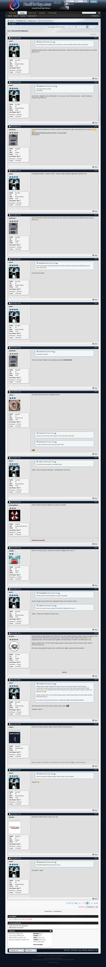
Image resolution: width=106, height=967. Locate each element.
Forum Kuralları (38, 944)
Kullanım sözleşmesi (88, 950)
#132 (96, 814)
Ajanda (10, 16)
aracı (14, 926)
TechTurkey (12, 13)
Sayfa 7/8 (70, 27)
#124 (96, 457)
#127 (96, 589)
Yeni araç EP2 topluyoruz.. (20, 31)
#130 (96, 724)
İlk (76, 27)
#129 (96, 679)
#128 (96, 633)
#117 (96, 126)
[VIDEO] (35, 939)
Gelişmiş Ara (95, 15)
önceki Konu (48, 911)
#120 (96, 259)
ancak (10, 926)
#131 (96, 769)
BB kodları (36, 933)
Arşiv (79, 950)
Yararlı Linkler (31, 16)
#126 (96, 547)
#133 (96, 858)
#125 (96, 502)
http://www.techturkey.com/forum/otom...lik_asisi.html (49, 133)
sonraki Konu (57, 911)
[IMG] (35, 937)
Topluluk (15, 16)
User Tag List (12, 23)
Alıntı (95, 78)
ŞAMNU (64, 672)
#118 (96, 170)
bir (17, 926)
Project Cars (32, 13)
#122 (96, 347)
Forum (22, 13)
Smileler (35, 935)
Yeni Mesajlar (52, 13)
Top (96, 907)
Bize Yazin (67, 950)
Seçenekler (93, 34)
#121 (96, 303)
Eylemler (22, 16)
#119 (96, 215)
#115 (96, 38)
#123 (96, 391)
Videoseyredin (53, 964)
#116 (96, 82)
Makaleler (42, 13)
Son (96, 27)
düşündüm (25, 926)
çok (20, 926)
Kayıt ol (93, 1)
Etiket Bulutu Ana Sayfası (16, 927)
